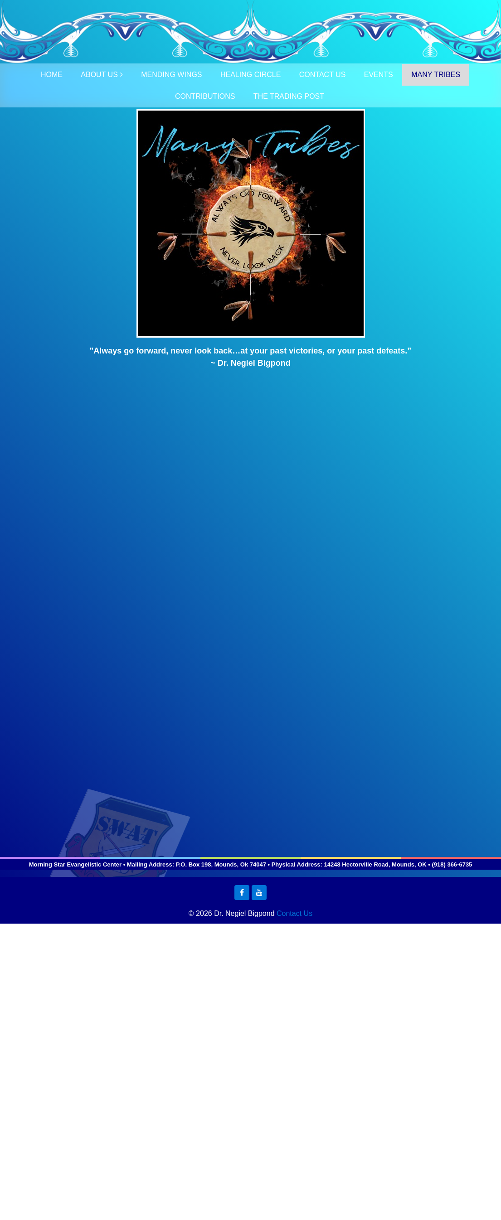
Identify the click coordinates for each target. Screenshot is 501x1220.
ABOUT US (99, 74)
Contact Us (294, 913)
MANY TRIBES (435, 74)
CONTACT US (322, 74)
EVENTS (378, 74)
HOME (52, 74)
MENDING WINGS (171, 74)
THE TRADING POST (288, 96)
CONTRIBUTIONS (205, 96)
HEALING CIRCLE (250, 74)
